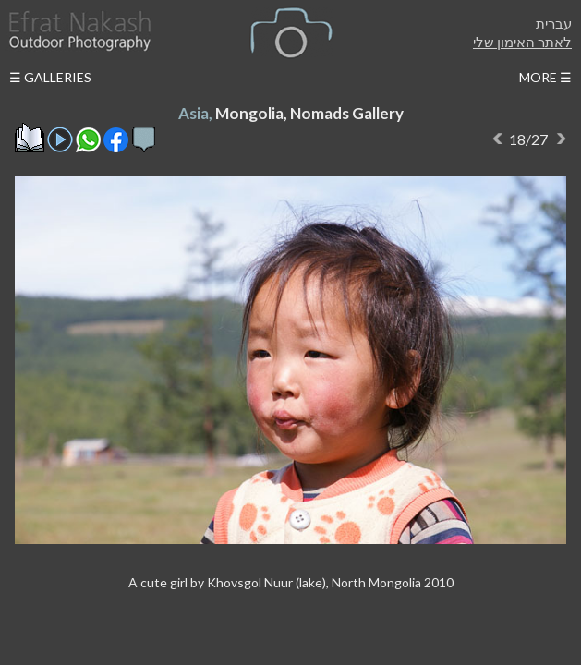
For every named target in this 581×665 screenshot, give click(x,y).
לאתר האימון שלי (522, 41)
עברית (554, 23)
